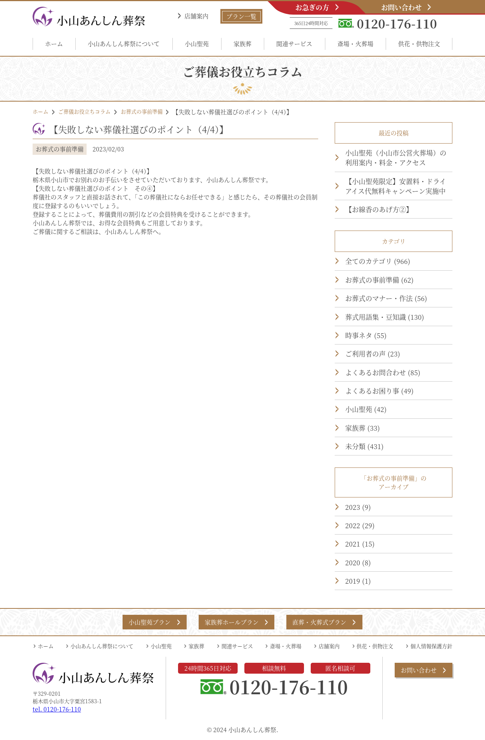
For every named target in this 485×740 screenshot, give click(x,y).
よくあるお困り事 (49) (379, 390)
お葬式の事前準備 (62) (379, 280)
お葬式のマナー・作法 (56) (386, 298)
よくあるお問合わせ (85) (383, 372)
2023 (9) (358, 507)
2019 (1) (358, 581)
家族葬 (242, 43)
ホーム (54, 43)
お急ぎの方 (312, 7)
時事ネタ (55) (366, 335)
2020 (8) (358, 562)
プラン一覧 (241, 16)
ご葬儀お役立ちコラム (84, 111)
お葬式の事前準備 (142, 111)
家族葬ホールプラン (232, 622)
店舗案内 (196, 16)
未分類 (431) (364, 446)
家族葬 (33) (362, 428)
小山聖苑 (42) (366, 409)
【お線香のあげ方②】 (379, 209)
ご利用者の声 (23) (372, 353)
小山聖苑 (197, 43)
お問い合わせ (401, 7)
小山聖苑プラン (150, 622)
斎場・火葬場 (355, 43)
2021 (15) (360, 543)
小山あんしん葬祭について (124, 43)
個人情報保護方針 (431, 646)
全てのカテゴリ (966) (377, 261)
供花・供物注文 (419, 43)
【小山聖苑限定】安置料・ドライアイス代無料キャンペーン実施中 (395, 186)
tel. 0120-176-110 (57, 709)
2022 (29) (360, 525)
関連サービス (294, 43)
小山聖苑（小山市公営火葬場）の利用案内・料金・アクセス (395, 157)
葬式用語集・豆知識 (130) (384, 317)
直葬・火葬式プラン (319, 622)
